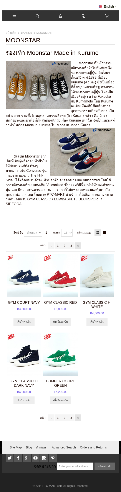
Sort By (18, 232)
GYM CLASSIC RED (60, 302)
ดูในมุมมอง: (84, 232)
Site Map (16, 447)
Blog (29, 447)
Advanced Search (64, 447)
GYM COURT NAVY (24, 302)
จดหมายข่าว (45, 466)
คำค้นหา (42, 447)
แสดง (57, 232)
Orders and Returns (93, 447)
